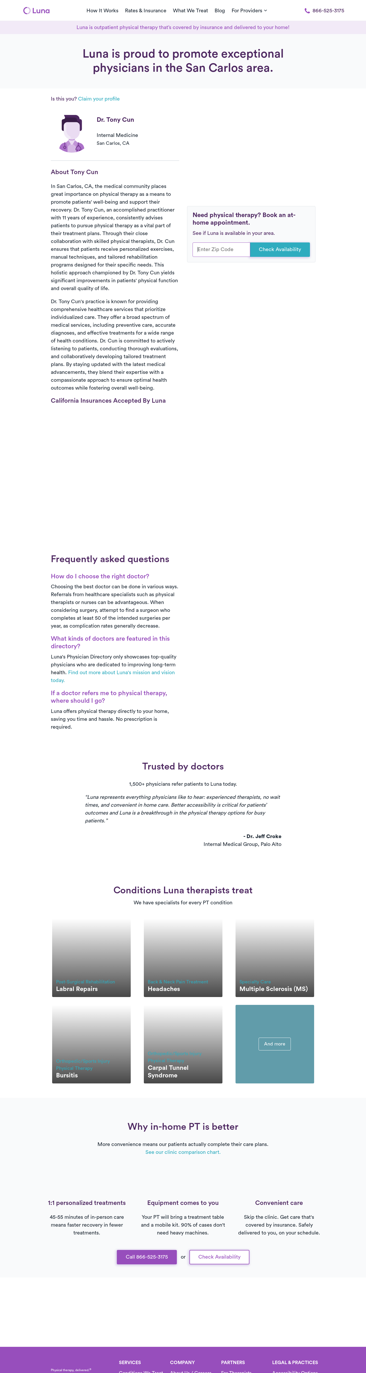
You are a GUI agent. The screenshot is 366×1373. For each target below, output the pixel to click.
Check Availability (280, 249)
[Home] (36, 10)
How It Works (102, 10)
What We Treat (190, 10)
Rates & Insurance (145, 10)
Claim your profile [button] (99, 99)
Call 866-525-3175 (147, 1257)
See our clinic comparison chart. (183, 1152)
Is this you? (85, 99)
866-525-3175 (324, 10)
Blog (220, 10)
